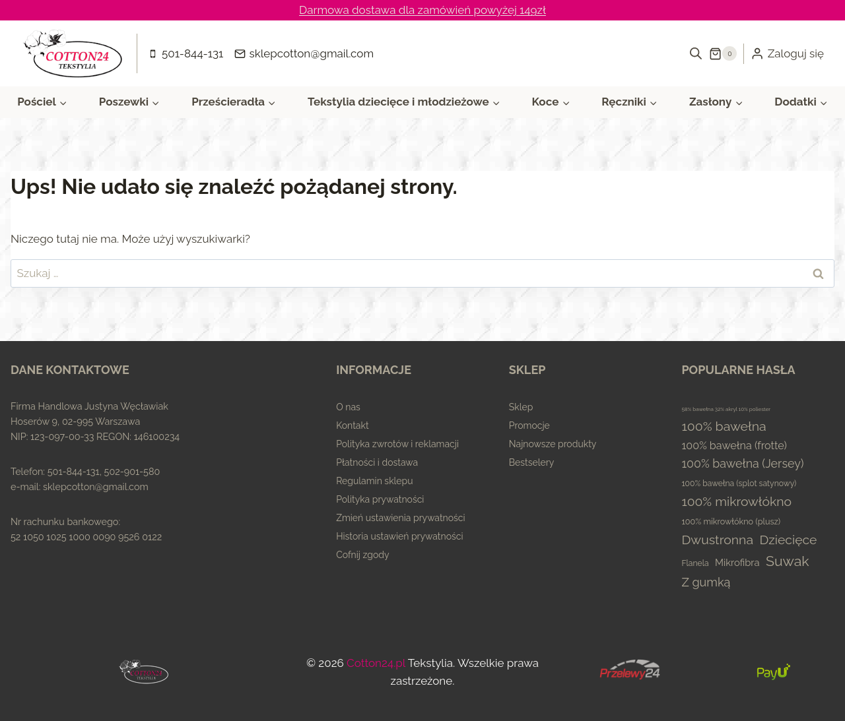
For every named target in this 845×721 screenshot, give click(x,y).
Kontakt (352, 425)
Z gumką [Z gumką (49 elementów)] (705, 582)
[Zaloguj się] (787, 53)
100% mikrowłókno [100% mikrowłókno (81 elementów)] (736, 501)
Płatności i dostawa (377, 462)
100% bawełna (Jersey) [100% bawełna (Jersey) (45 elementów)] (742, 463)
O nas (348, 407)
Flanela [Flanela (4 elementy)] (694, 563)
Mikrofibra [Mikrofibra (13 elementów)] (737, 562)
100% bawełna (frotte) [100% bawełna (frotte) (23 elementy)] (734, 445)
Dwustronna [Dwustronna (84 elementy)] (717, 540)
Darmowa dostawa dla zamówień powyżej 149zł (422, 9)
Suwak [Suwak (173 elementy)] (787, 561)
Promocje (529, 425)
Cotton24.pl (376, 663)
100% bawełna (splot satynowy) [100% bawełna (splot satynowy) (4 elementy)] (738, 483)
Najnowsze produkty (553, 444)
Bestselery (532, 462)
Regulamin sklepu (374, 481)
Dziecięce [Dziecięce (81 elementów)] (788, 540)
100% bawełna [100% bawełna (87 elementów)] (723, 426)
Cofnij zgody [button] (362, 554)
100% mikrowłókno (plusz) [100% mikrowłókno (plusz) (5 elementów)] (730, 521)
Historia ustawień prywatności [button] (399, 536)
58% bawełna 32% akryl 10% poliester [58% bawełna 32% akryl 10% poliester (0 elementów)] (725, 409)
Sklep (521, 407)
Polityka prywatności (380, 499)
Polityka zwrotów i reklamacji (397, 444)
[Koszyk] (723, 53)
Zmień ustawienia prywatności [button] (400, 518)
